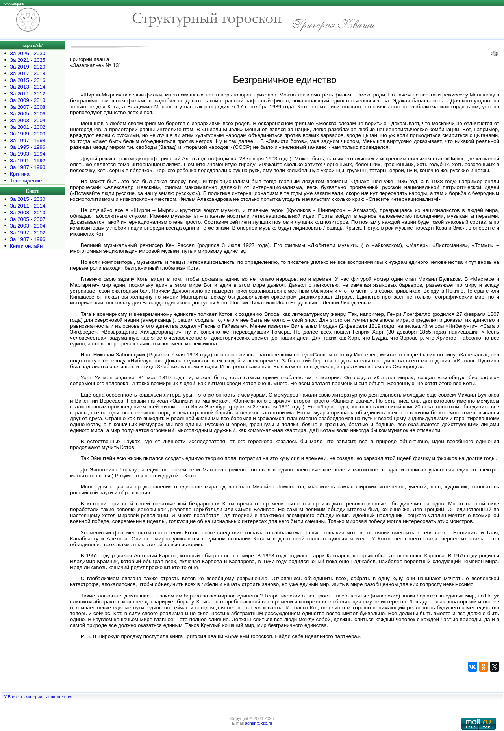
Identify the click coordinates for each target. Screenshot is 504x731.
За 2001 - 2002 (27, 127)
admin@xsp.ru (258, 723)
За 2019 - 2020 (27, 67)
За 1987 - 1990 (27, 167)
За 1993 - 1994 (27, 154)
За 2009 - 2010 (27, 100)
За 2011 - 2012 (27, 93)
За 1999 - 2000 (27, 134)
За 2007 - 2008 (27, 107)
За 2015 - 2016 (27, 80)
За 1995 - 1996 (27, 147)
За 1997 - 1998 (27, 140)
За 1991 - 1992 (27, 160)
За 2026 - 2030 (27, 53)
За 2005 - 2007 (27, 219)
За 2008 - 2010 (27, 212)
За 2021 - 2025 (27, 60)
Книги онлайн (26, 246)
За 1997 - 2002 (27, 233)
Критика (20, 174)
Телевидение (26, 181)
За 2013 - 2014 (27, 87)
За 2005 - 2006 (27, 114)
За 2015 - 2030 (27, 199)
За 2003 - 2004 (27, 120)
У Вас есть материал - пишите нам (38, 696)
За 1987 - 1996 (27, 239)
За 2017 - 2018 (27, 73)
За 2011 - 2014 (27, 206)
